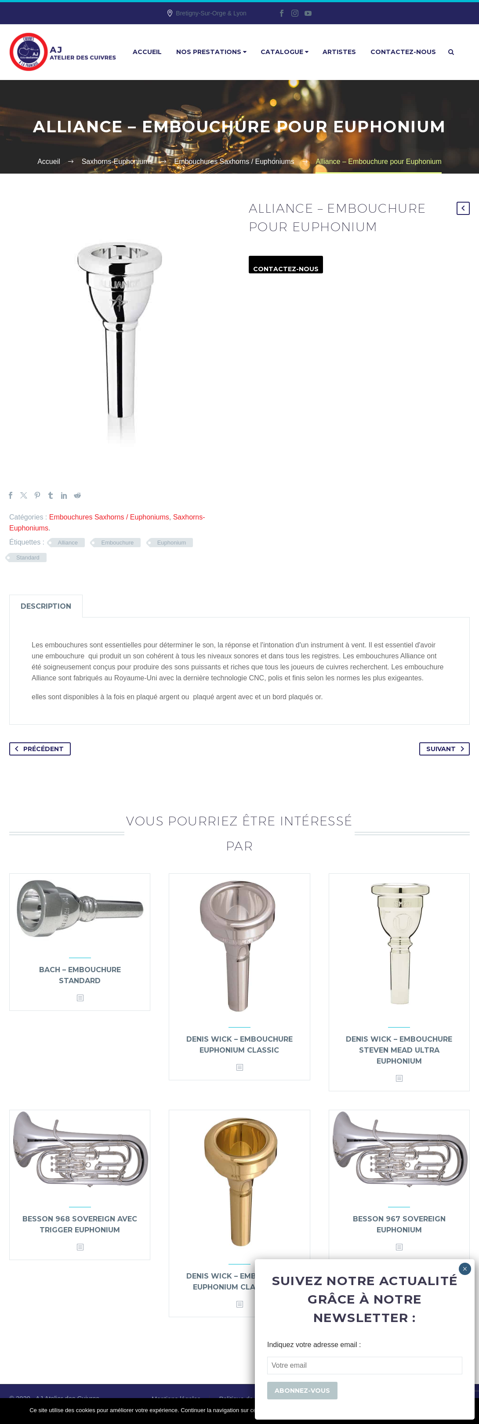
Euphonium (171, 542)
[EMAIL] (364, 1365)
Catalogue (284, 52)
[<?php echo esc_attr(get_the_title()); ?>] (79, 998)
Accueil (147, 52)
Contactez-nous (403, 52)
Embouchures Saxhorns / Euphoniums (109, 517)
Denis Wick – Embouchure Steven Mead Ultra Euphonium (399, 1050)
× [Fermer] (464, 1269)
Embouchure (117, 542)
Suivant (447, 749)
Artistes (339, 52)
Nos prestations (211, 52)
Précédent (37, 749)
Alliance (68, 542)
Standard (28, 557)
